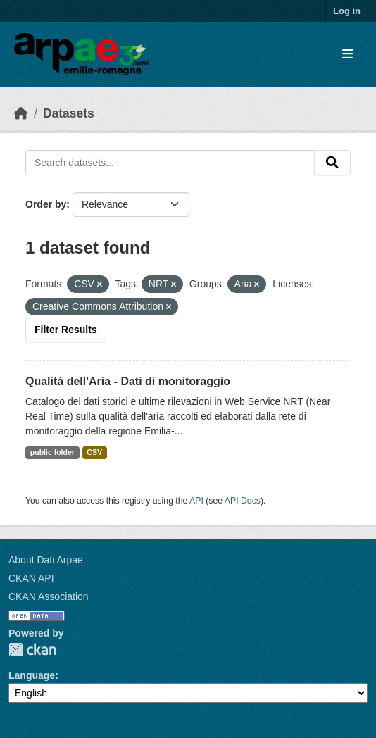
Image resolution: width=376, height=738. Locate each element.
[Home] (21, 113)
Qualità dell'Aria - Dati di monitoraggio (127, 381)
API (196, 501)
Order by (45, 204)
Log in (347, 11)
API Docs (243, 501)
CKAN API (31, 578)
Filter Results (66, 329)
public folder (52, 452)
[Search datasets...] (170, 162)
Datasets (68, 113)
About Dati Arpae (45, 559)
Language (31, 675)
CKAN (32, 649)
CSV (94, 452)
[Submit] (332, 162)
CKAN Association (48, 596)
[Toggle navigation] (347, 54)
